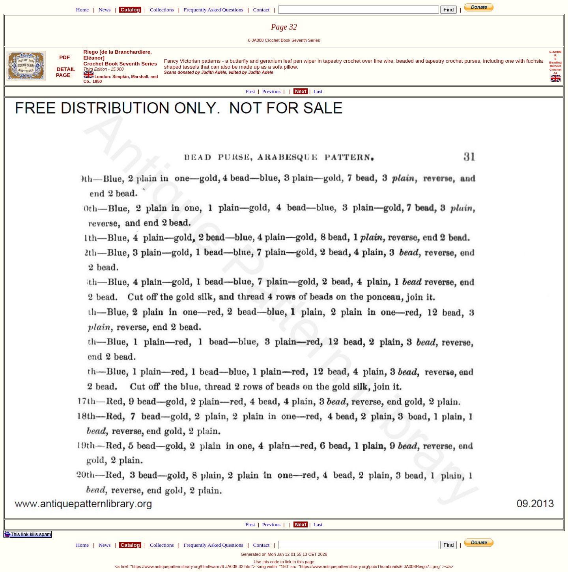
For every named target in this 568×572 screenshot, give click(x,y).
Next (300, 91)
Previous (272, 91)
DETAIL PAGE (64, 72)
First (250, 91)
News (104, 10)
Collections (162, 10)
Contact (261, 10)
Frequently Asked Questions (213, 10)
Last (318, 91)
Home (82, 10)
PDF (64, 57)
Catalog (130, 10)
